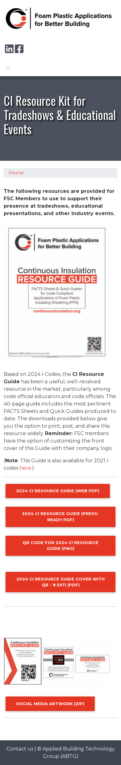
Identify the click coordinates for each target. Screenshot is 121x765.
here (25, 468)
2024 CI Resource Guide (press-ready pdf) (60, 516)
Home (16, 173)
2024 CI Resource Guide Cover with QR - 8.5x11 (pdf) (60, 581)
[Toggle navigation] (8, 68)
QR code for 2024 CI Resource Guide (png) (60, 545)
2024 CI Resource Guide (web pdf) (57, 490)
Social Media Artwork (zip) (50, 703)
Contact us (19, 749)
